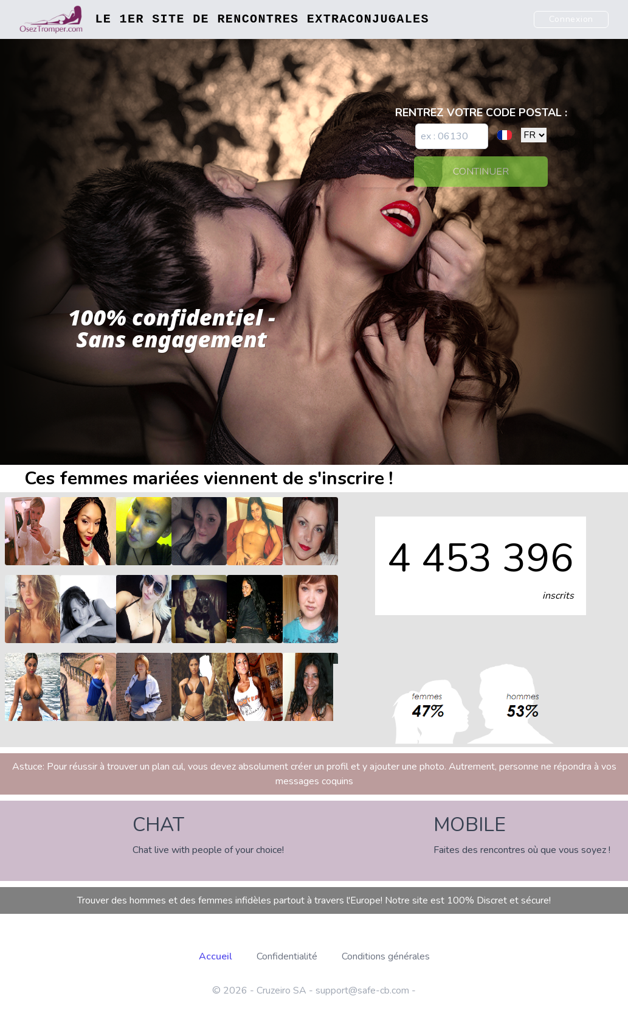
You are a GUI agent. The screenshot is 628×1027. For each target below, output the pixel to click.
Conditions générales (386, 956)
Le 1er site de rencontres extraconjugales (262, 19)
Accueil (215, 956)
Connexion (571, 19)
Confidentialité (287, 956)
